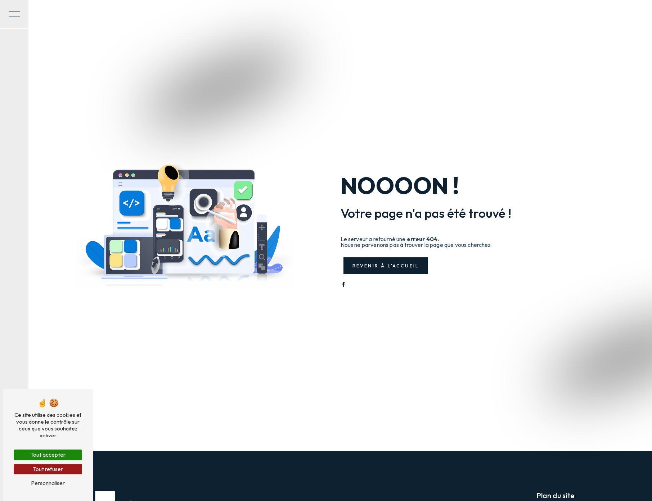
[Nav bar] (14, 14)
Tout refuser (48, 469)
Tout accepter (48, 454)
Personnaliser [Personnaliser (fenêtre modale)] (48, 483)
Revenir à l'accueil (385, 265)
